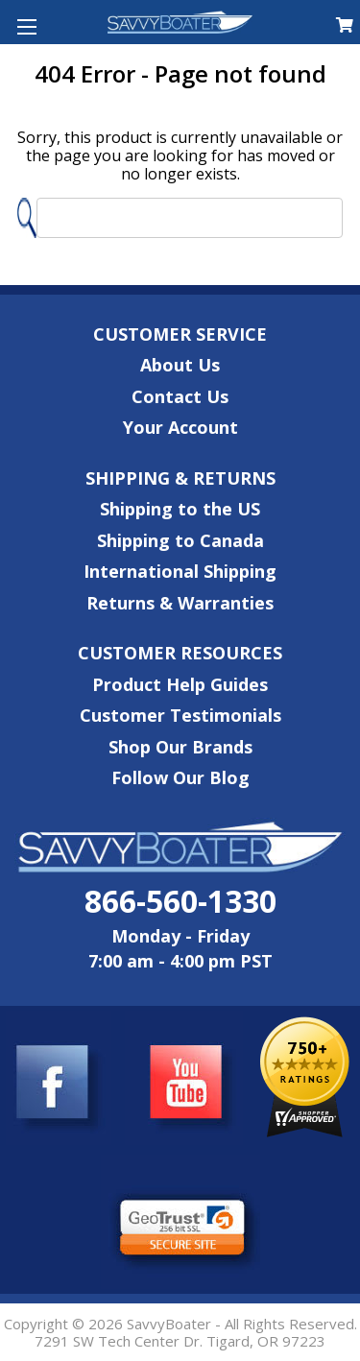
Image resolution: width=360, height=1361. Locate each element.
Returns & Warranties (180, 602)
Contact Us (180, 396)
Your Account (180, 427)
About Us (180, 364)
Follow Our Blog (180, 777)
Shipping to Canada (180, 540)
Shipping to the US (180, 508)
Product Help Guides (180, 684)
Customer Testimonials (180, 715)
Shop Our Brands (180, 746)
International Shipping (180, 571)
